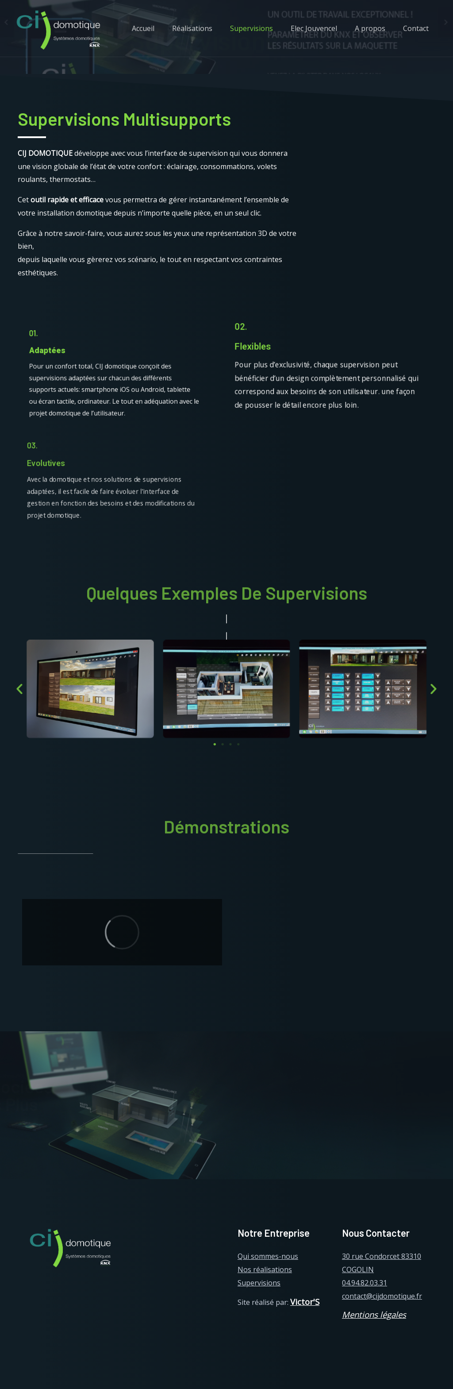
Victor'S (304, 1301)
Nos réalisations (265, 1269)
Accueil (162, 28)
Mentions (360, 1314)
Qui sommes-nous (268, 1256)
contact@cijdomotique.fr (382, 1296)
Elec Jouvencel (322, 28)
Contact (417, 28)
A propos (375, 28)
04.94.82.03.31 (364, 1283)
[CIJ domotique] (57, 28)
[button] (215, 742)
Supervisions (263, 28)
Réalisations (208, 28)
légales (392, 1314)
